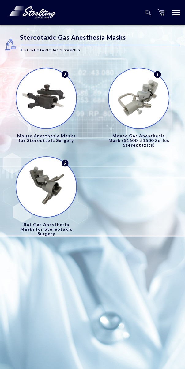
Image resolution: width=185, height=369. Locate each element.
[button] (161, 12)
